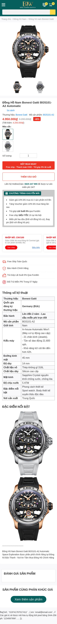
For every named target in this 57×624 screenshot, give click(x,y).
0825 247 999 (31, 184)
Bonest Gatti (22, 114)
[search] (52, 12)
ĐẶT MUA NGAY (28, 166)
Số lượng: (7, 155)
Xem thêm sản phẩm (28, 599)
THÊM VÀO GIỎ (28, 176)
